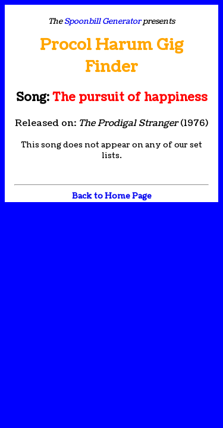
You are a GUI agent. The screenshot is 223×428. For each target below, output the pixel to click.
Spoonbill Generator (102, 21)
